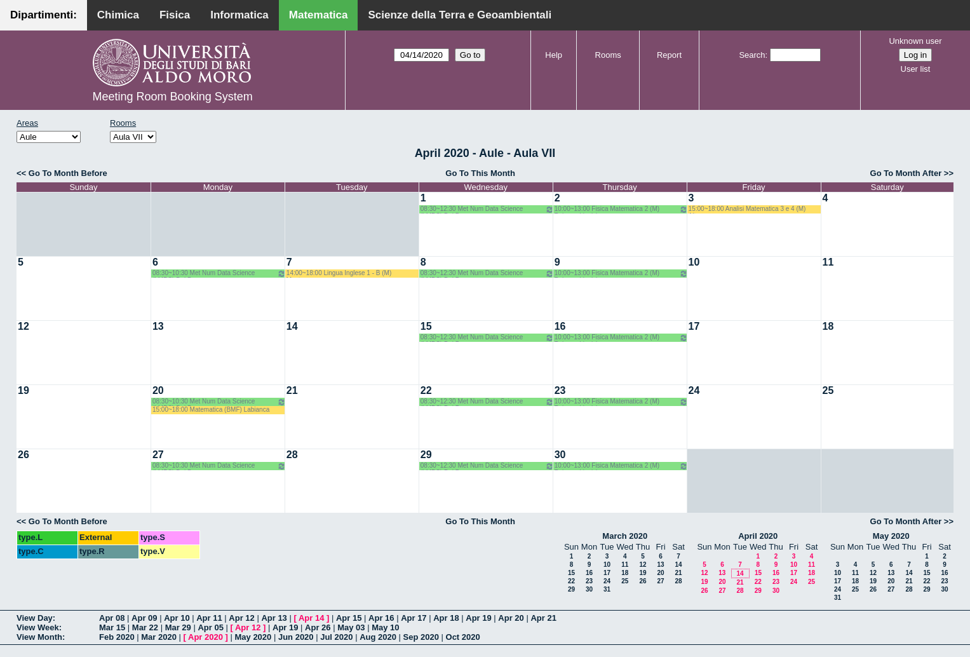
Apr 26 (317, 627)
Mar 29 (178, 627)
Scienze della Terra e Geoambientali (459, 15)
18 (828, 326)
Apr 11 (209, 618)
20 (158, 390)
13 (158, 326)
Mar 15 (112, 627)
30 (560, 454)
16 (560, 326)
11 (828, 262)
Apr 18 (446, 618)
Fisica (174, 15)
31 (606, 589)
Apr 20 (510, 618)
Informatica (239, 15)
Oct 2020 (463, 637)
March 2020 (624, 536)
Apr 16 (381, 618)
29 (426, 454)
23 (560, 390)
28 (292, 454)
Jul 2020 (336, 637)
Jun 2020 (296, 637)
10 (694, 262)
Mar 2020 (159, 637)
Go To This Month (480, 173)
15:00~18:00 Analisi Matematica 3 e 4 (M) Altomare (747, 209)
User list (916, 69)
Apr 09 (144, 618)
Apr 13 (273, 618)
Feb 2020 (117, 637)
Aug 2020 (378, 637)
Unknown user (915, 41)
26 (23, 454)
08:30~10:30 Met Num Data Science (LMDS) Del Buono (219, 273)
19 (23, 390)
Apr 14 (311, 618)
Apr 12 (241, 618)
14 (292, 326)
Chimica (118, 15)
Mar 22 (145, 627)
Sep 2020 (421, 637)
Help (553, 55)
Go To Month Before (68, 173)
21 (292, 390)
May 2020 (891, 536)
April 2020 (758, 536)
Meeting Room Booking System (173, 96)
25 (828, 390)
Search (752, 55)
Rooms (608, 55)
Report (669, 55)
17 (694, 326)
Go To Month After (906, 173)
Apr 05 (210, 627)
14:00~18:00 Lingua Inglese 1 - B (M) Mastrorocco (338, 273)
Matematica (318, 15)
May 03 (351, 627)
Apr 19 (478, 618)
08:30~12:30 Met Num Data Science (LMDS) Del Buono (487, 209)
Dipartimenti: (43, 15)
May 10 (385, 627)
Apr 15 (348, 618)
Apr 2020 (205, 637)
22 (426, 390)
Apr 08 (112, 618)
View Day (35, 618)
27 (158, 454)
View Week (38, 627)
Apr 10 (176, 618)
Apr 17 (413, 618)
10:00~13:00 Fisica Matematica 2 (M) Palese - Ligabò (621, 209)
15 (426, 326)
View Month (39, 637)
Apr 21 (543, 618)
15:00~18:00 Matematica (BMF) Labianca (210, 409)
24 (694, 390)
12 (23, 326)
